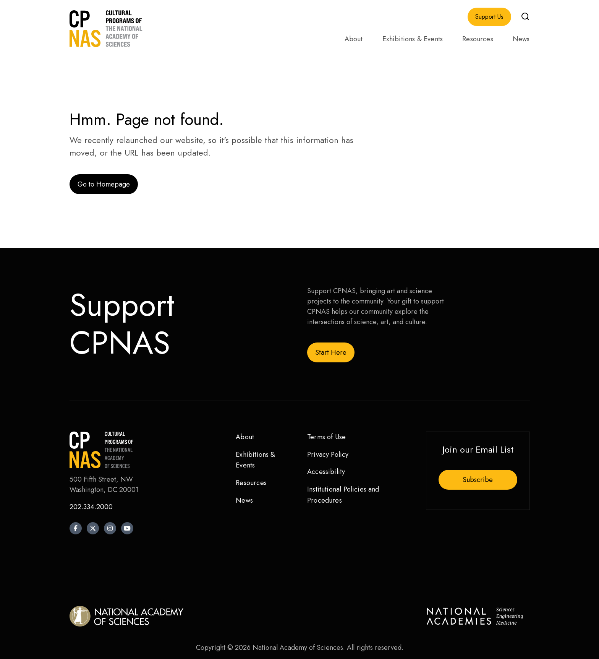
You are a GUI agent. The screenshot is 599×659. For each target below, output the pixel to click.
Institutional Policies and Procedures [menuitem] (343, 494)
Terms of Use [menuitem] (326, 437)
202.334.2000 (91, 507)
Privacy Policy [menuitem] (328, 454)
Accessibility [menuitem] (326, 472)
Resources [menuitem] (477, 39)
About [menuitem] (354, 39)
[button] (525, 16)
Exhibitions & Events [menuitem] (412, 39)
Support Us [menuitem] (489, 17)
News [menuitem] (521, 39)
